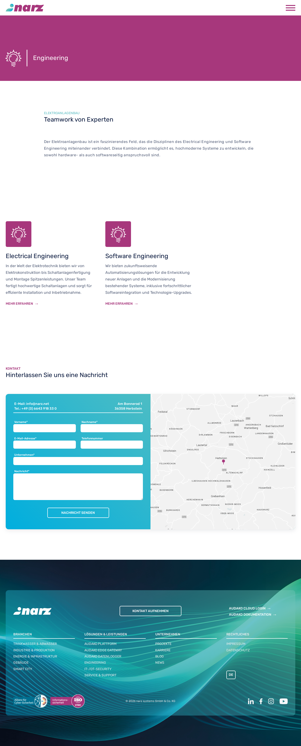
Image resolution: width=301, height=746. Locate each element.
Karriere (162, 650)
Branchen (22, 634)
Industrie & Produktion (34, 650)
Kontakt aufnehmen (150, 611)
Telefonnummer (92, 438)
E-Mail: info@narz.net (31, 404)
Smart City (22, 669)
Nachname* (89, 422)
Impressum (235, 644)
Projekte (163, 644)
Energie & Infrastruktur (35, 656)
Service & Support (100, 675)
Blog (159, 656)
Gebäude (21, 663)
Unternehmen (167, 634)
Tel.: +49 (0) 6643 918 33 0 (35, 409)
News (159, 663)
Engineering (95, 663)
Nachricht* (21, 471)
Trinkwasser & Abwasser (35, 644)
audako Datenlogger (102, 656)
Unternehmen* (24, 454)
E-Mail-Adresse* (25, 438)
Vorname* (21, 422)
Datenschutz (238, 650)
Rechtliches (237, 634)
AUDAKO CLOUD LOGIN (247, 608)
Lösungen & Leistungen (105, 634)
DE (231, 675)
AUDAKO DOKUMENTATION (250, 615)
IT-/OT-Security (98, 669)
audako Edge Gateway (103, 650)
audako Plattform (100, 644)
